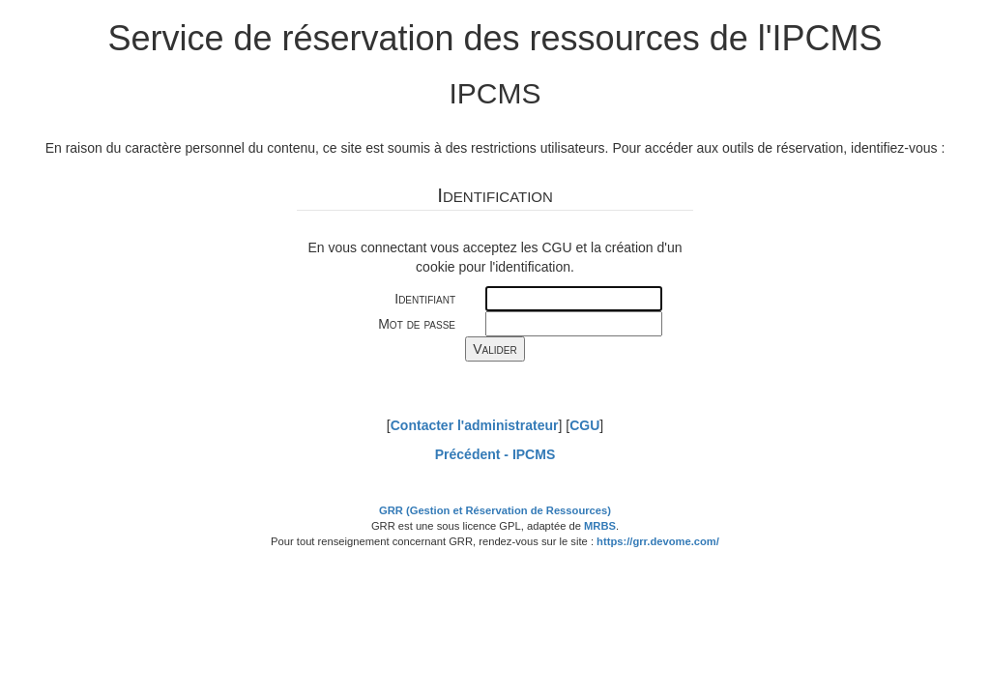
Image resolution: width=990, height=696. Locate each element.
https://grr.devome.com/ (658, 541)
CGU (584, 425)
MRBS (600, 526)
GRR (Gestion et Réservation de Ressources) (495, 510)
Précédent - (495, 454)
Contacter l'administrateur (475, 425)
